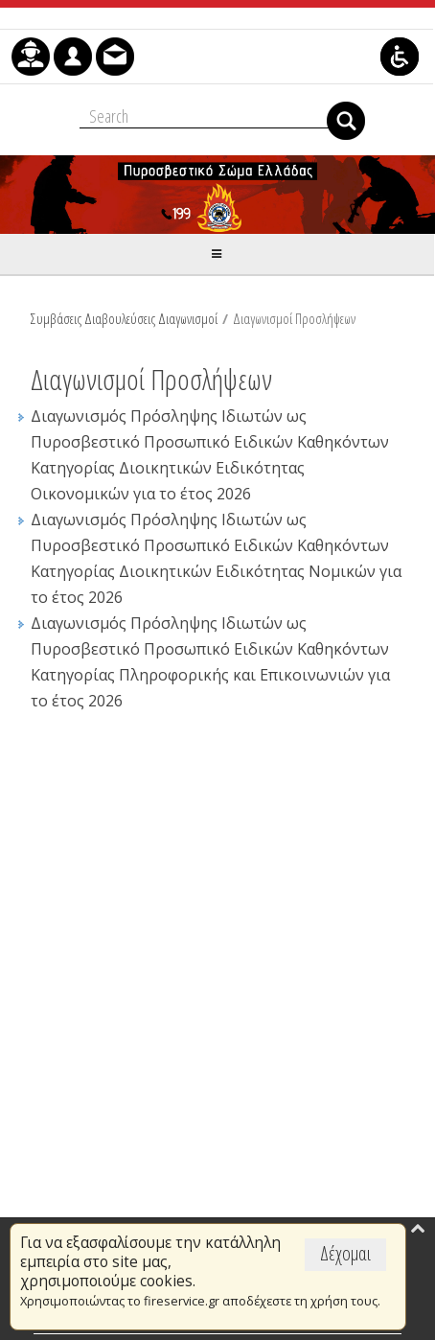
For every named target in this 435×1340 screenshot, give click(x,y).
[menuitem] (31, 56)
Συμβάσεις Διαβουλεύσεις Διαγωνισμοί (124, 318)
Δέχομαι (345, 1253)
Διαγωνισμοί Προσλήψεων (294, 318)
